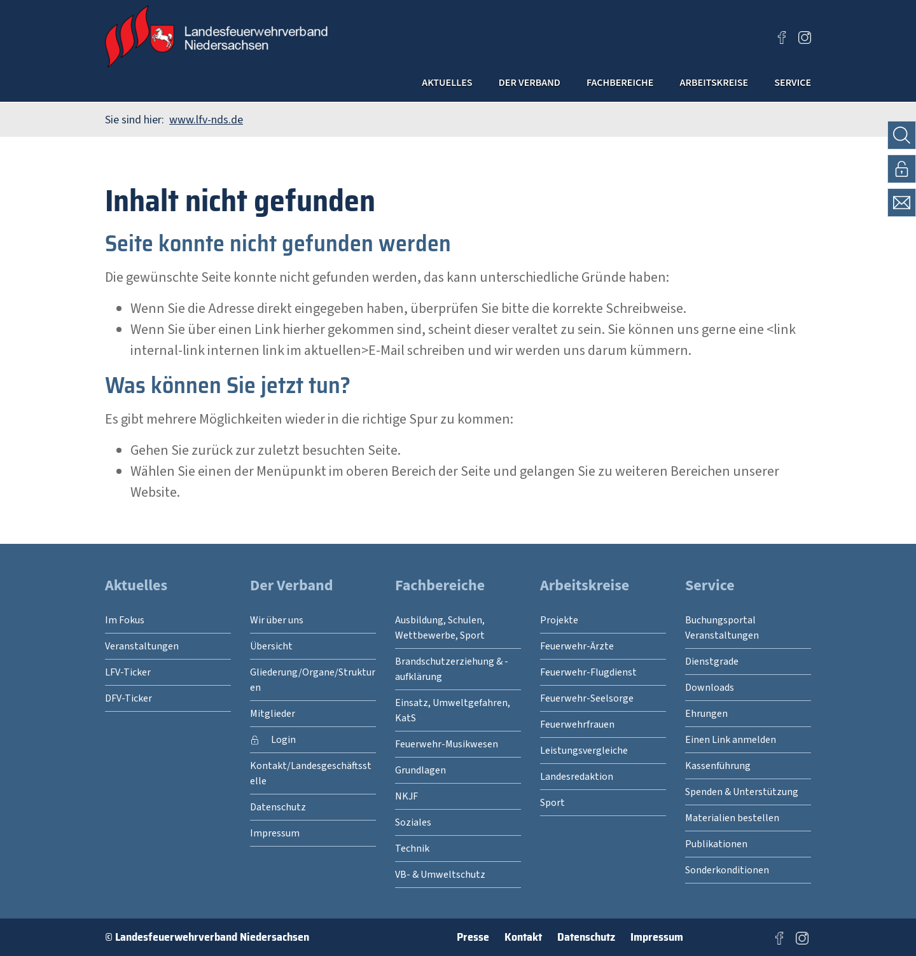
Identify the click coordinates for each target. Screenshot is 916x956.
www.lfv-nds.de (206, 120)
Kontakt (523, 937)
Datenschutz (586, 937)
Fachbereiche (568, 85)
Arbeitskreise (688, 85)
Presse (473, 937)
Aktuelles (350, 85)
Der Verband (453, 85)
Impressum (656, 937)
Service (786, 85)
